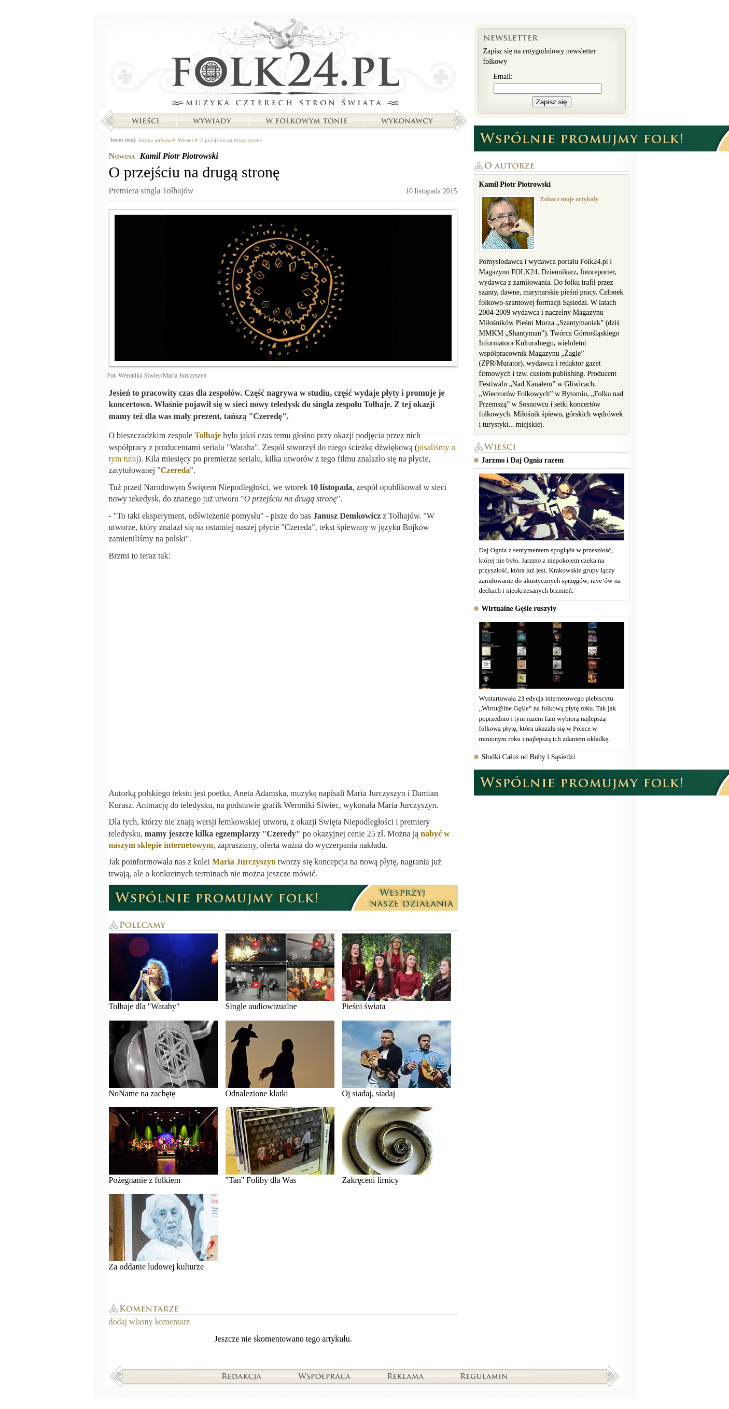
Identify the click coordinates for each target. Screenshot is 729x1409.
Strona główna (283, 65)
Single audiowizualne (280, 972)
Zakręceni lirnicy (396, 1145)
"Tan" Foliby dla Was (280, 1145)
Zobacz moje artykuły (569, 199)
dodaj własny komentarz (149, 1321)
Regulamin (484, 1376)
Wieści (145, 121)
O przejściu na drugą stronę (231, 140)
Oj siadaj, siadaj (396, 1059)
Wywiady (212, 121)
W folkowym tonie (306, 121)
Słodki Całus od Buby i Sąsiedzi (529, 757)
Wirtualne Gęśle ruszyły (519, 608)
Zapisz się (551, 102)
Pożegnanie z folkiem (163, 1145)
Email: (503, 76)
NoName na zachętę (163, 1059)
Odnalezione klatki (280, 1059)
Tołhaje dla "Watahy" (163, 972)
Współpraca (324, 1376)
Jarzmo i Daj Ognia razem (523, 460)
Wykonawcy (408, 121)
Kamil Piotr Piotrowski (179, 155)
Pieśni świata (396, 972)
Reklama (405, 1376)
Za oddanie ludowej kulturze (163, 1232)
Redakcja (242, 1376)
